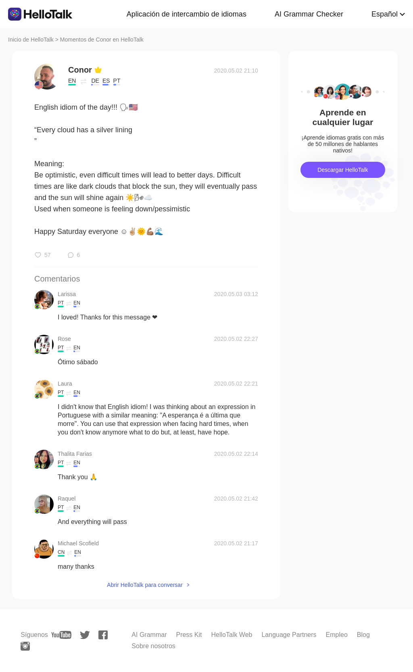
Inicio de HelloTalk (31, 39)
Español (384, 14)
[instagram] (25, 646)
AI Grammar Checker (309, 14)
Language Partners (288, 634)
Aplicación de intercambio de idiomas (186, 14)
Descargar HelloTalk (342, 170)
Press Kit (189, 634)
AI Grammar (149, 634)
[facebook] (103, 634)
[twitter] (85, 635)
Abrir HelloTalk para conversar (145, 585)
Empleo (337, 634)
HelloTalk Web (231, 634)
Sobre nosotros (153, 646)
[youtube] (61, 635)
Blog (363, 634)
